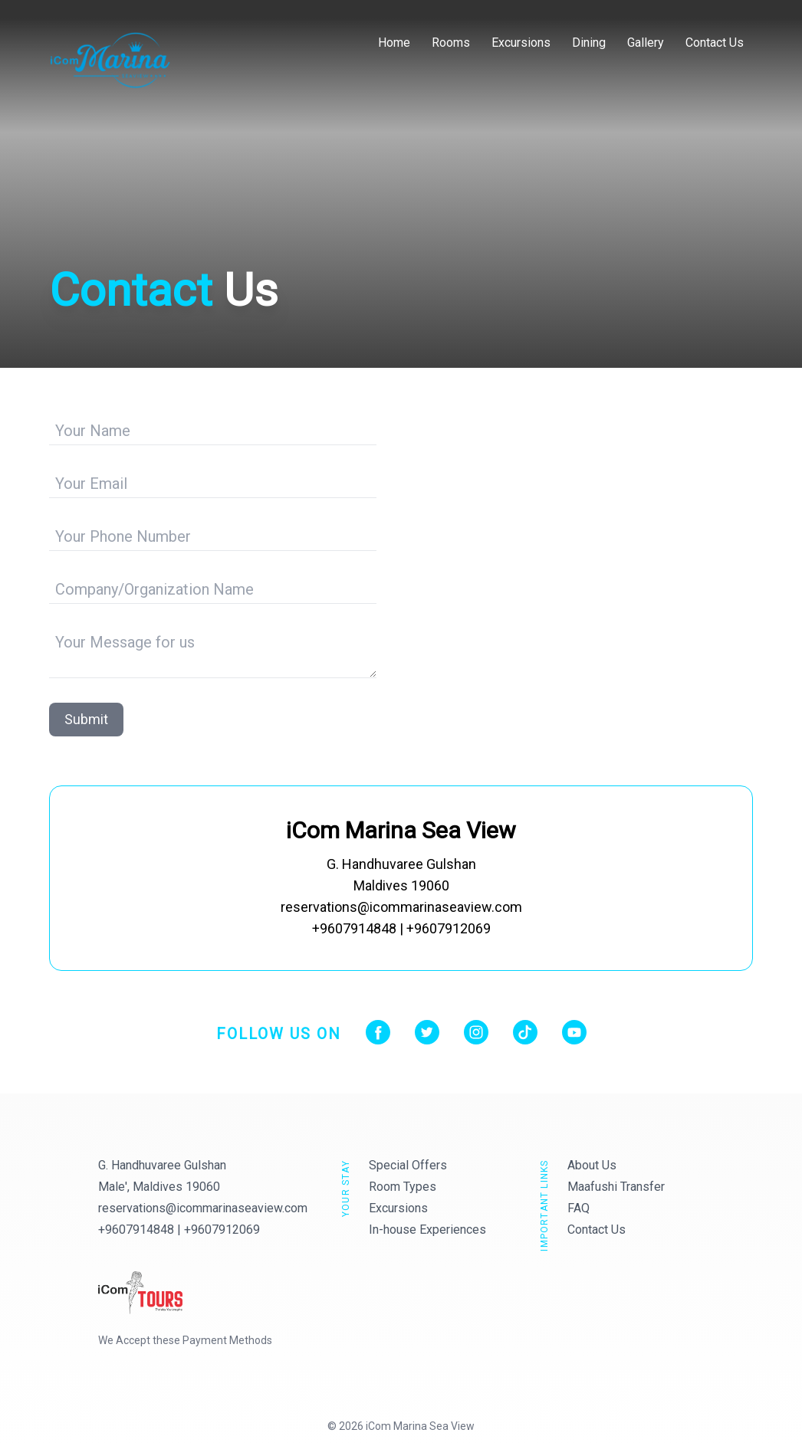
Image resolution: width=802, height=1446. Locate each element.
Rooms (451, 42)
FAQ (578, 1208)
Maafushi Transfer (616, 1186)
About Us (591, 1165)
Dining (589, 42)
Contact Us (714, 42)
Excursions (521, 42)
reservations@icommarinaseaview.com (202, 1208)
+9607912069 (222, 1229)
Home (394, 42)
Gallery (645, 42)
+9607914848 (136, 1229)
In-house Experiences (427, 1229)
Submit (86, 719)
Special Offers (408, 1165)
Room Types (402, 1186)
